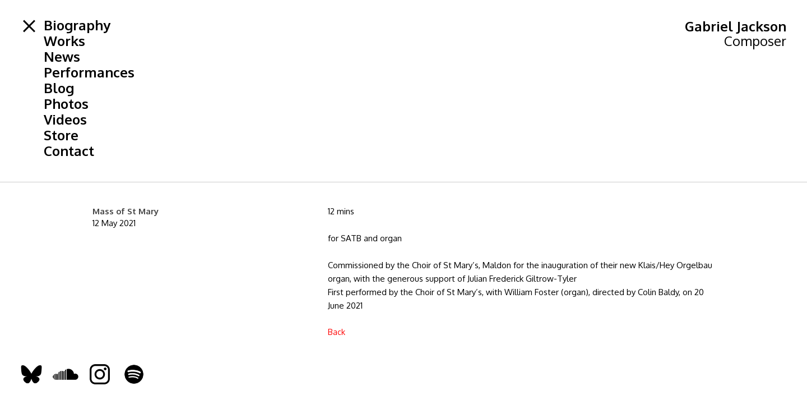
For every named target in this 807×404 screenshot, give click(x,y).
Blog (59, 88)
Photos (66, 104)
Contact (69, 151)
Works (64, 41)
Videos (65, 119)
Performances (89, 72)
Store (61, 135)
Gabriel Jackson (735, 26)
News (62, 57)
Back (336, 332)
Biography (77, 25)
